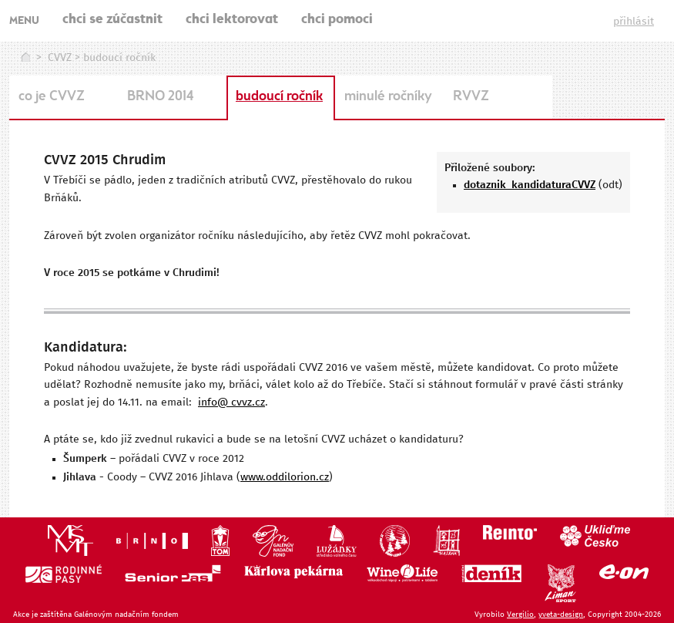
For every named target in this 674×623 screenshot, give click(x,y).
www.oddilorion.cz (284, 477)
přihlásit (633, 21)
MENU (24, 21)
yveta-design (560, 614)
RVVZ (471, 97)
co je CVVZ (51, 97)
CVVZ (60, 57)
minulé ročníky (388, 97)
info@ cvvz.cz (231, 402)
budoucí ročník (279, 97)
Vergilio (520, 614)
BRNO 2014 (160, 97)
